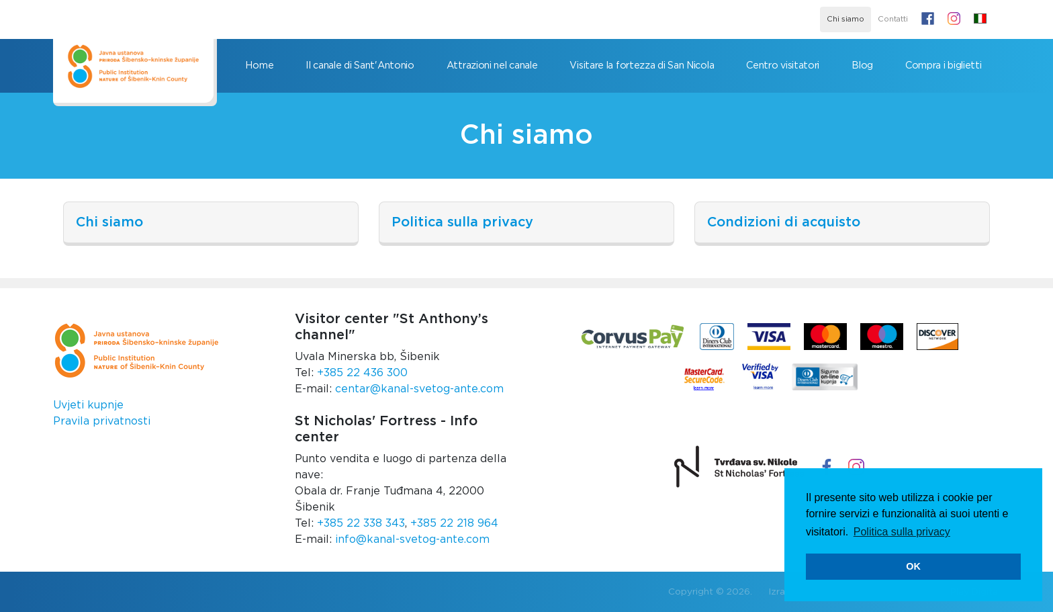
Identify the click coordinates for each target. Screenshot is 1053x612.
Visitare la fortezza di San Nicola (641, 65)
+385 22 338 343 (361, 523)
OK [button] (913, 566)
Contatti (893, 19)
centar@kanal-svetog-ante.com (419, 389)
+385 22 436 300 (362, 372)
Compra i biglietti (943, 65)
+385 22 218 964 (454, 523)
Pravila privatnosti (101, 421)
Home (259, 65)
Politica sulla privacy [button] (902, 531)
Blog (862, 65)
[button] (980, 19)
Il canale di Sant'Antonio (360, 65)
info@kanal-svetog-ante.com (412, 539)
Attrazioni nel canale (492, 65)
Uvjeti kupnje (88, 405)
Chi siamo (845, 19)
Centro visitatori (782, 65)
